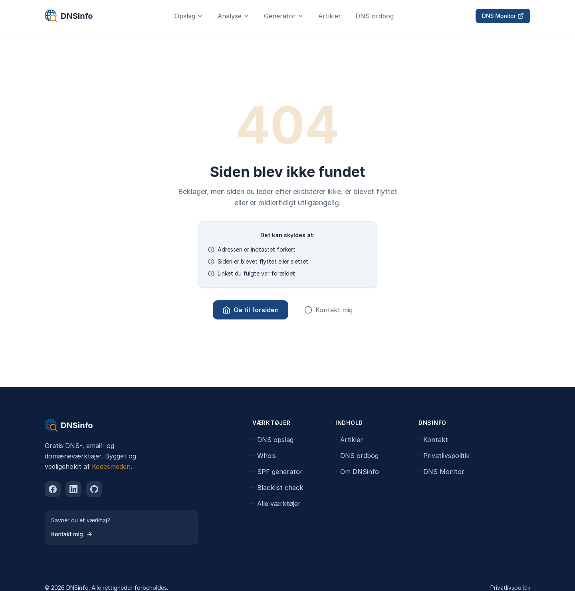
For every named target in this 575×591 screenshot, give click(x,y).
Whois (264, 456)
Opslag (188, 16)
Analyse (234, 16)
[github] (94, 489)
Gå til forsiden (250, 310)
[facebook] (53, 489)
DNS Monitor (503, 15)
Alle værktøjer (276, 504)
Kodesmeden (111, 466)
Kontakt (433, 440)
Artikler (329, 16)
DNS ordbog (374, 16)
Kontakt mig (328, 310)
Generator (284, 16)
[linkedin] (73, 489)
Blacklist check (277, 488)
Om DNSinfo (357, 472)
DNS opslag (272, 440)
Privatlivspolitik (444, 456)
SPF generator (277, 472)
